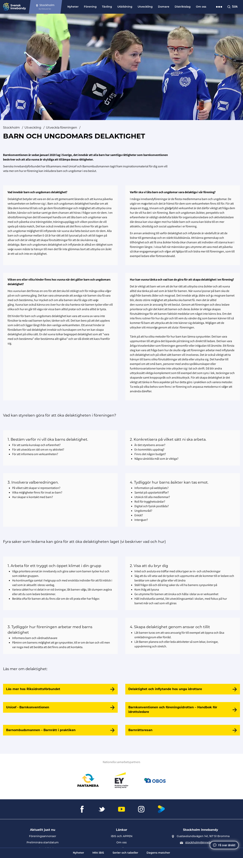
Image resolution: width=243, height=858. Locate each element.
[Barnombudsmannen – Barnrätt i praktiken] (60, 730)
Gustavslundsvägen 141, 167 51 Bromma (203, 836)
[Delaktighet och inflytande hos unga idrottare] (182, 689)
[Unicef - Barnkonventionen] (60, 707)
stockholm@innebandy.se (203, 842)
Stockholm (11, 127)
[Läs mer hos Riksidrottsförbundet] (60, 689)
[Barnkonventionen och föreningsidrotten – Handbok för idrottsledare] (182, 709)
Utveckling (145, 7)
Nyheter (73, 7)
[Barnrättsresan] (182, 730)
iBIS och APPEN (121, 836)
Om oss (201, 7)
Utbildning (124, 7)
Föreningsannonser (42, 836)
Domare (163, 7)
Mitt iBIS (98, 853)
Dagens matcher (158, 853)
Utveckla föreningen (61, 127)
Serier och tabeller (125, 853)
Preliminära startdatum (43, 842)
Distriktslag (183, 7)
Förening (90, 7)
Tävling (107, 7)
